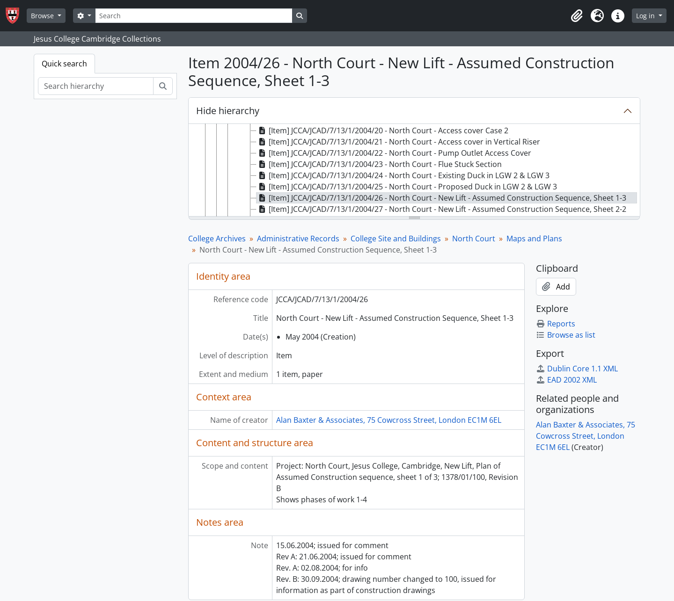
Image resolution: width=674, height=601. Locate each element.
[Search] (194, 15)
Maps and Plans (534, 238)
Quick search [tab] (64, 63)
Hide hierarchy (227, 110)
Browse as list (565, 335)
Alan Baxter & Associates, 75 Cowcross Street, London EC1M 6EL (388, 420)
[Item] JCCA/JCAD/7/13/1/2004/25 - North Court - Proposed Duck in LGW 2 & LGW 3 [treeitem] (406, 186)
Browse (43, 15)
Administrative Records (298, 238)
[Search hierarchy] (96, 86)
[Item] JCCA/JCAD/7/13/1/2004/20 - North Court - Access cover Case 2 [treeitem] (382, 130)
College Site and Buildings (396, 238)
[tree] (414, 170)
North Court (473, 238)
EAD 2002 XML (566, 380)
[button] (576, 16)
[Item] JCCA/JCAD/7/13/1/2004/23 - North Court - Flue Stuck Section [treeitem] (379, 164)
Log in (646, 15)
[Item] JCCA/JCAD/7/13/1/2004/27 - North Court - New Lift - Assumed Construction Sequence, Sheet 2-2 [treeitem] (441, 209)
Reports (555, 324)
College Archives (217, 238)
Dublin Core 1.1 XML (577, 368)
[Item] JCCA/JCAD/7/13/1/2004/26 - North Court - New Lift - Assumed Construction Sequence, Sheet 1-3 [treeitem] (441, 197)
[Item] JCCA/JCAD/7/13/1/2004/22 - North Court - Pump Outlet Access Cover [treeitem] (393, 153)
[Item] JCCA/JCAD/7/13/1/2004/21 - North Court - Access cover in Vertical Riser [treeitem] (398, 141)
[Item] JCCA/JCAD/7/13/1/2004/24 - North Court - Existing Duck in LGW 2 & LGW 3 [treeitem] (402, 175)
